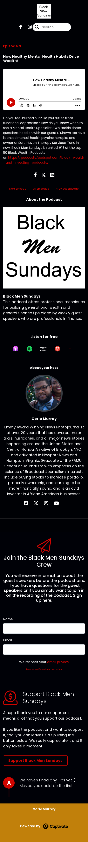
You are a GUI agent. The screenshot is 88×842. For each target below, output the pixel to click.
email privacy (58, 662)
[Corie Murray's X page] (38, 503)
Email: (7, 640)
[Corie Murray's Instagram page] (48, 503)
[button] (71, 349)
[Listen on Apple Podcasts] (15, 349)
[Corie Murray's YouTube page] (59, 503)
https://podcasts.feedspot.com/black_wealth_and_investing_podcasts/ (43, 160)
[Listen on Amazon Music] (43, 349)
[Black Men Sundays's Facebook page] (20, 27)
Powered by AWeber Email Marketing (44, 669)
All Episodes (41, 188)
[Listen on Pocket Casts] (57, 349)
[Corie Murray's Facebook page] (28, 503)
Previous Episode (67, 188)
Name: (8, 619)
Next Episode (17, 188)
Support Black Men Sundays (35, 760)
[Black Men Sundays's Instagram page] (27, 27)
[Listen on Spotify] (29, 349)
